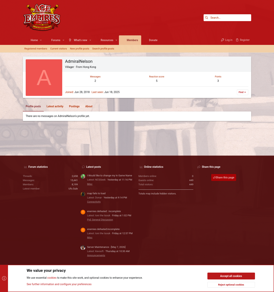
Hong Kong (89, 66)
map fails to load (96, 193)
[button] (40, 40)
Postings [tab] (74, 106)
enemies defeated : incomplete (104, 211)
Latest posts (93, 166)
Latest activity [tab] (55, 106)
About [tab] (88, 106)
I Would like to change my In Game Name (109, 175)
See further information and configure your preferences (59, 284)
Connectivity (94, 201)
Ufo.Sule (73, 188)
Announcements (96, 255)
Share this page (223, 177)
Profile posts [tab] (33, 106)
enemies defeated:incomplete (103, 229)
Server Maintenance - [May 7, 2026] (106, 247)
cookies (51, 277)
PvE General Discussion (100, 219)
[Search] (227, 17)
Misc (89, 184)
